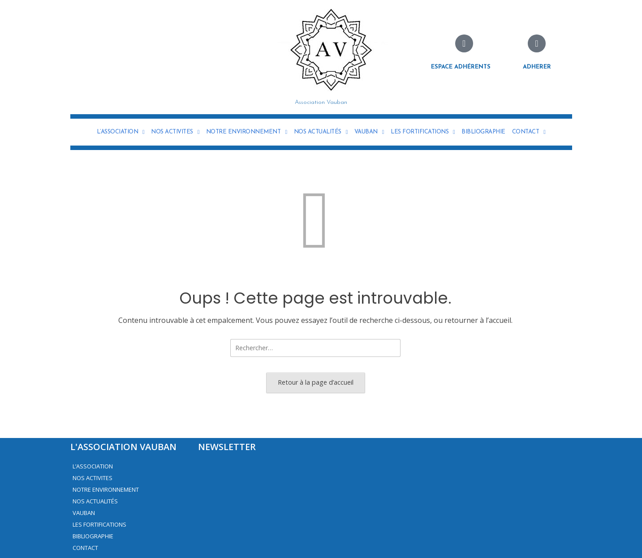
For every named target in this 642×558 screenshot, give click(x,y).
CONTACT (529, 132)
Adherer (537, 67)
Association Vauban (321, 102)
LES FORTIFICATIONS (423, 132)
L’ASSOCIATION (121, 132)
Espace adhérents (461, 67)
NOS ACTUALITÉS (321, 132)
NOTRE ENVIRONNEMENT (246, 132)
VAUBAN (369, 132)
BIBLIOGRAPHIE (483, 132)
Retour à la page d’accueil (315, 382)
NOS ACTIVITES (175, 132)
